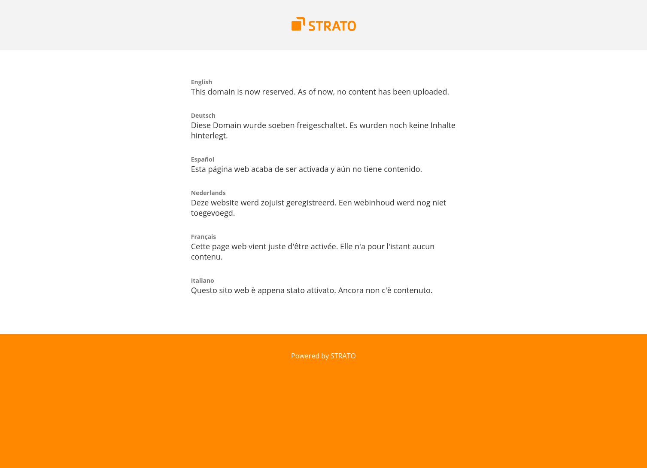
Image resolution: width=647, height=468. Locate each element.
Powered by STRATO (323, 356)
